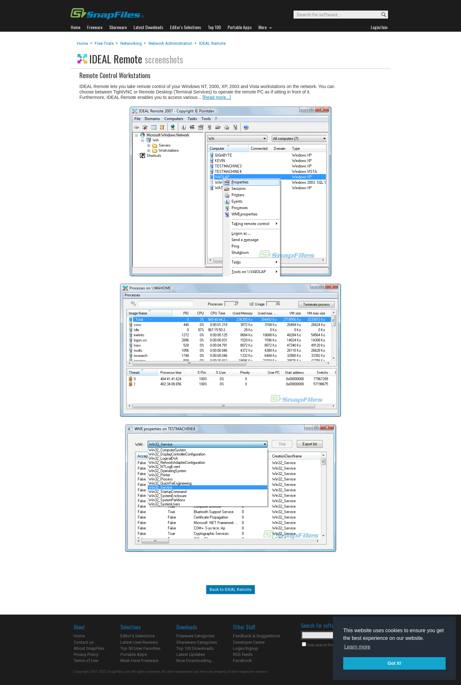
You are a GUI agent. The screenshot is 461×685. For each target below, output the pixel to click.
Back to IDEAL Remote (230, 589)
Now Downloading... (195, 660)
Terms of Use (86, 660)
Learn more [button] (357, 646)
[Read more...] (217, 97)
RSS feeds (243, 654)
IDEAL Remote (212, 43)
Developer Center (249, 642)
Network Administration (170, 43)
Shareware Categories (196, 642)
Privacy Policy (86, 654)
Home (82, 43)
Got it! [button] (394, 663)
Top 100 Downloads (195, 648)
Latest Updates (190, 654)
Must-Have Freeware (139, 660)
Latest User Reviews (139, 642)
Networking (131, 43)
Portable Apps (133, 654)
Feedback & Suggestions (256, 635)
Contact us (83, 642)
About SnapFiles (89, 648)
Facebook (242, 660)
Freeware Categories (195, 635)
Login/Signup (245, 648)
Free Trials (104, 43)
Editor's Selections (137, 635)
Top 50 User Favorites (140, 648)
